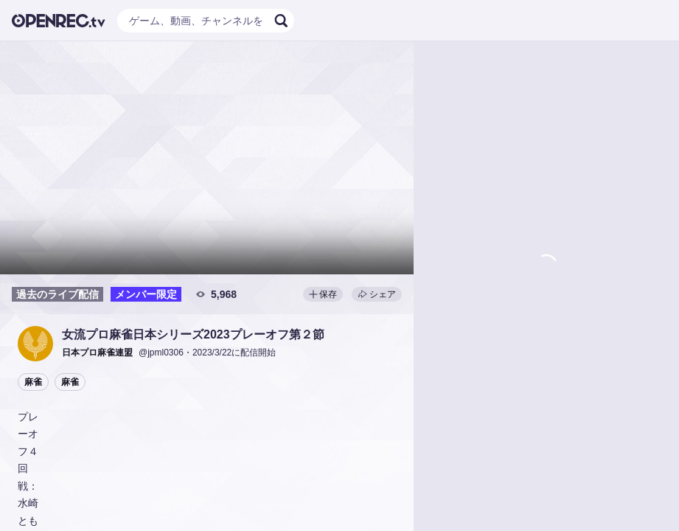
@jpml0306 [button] (161, 352)
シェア (377, 294)
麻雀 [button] (33, 382)
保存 (323, 294)
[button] (35, 343)
